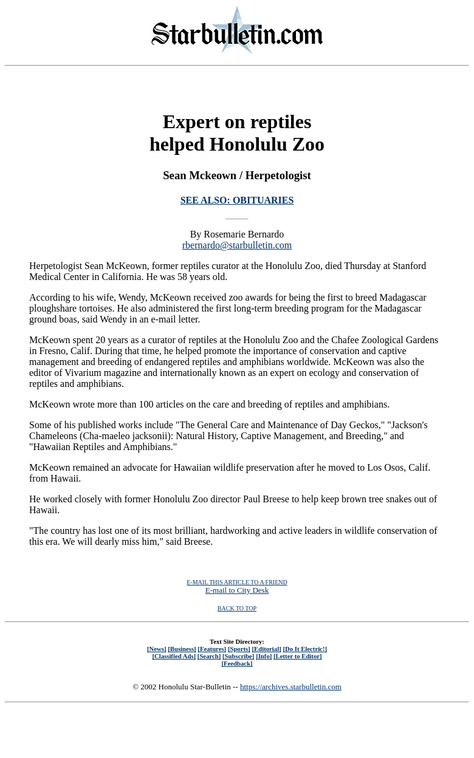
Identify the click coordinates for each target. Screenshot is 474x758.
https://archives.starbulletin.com (291, 686)
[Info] (264, 656)
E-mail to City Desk (237, 590)
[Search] (209, 656)
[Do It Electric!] (305, 648)
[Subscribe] (238, 656)
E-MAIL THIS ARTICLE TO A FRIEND (237, 582)
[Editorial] (266, 648)
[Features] (211, 648)
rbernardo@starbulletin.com (237, 245)
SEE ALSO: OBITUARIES (237, 200)
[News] (157, 648)
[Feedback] (236, 663)
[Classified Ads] (174, 656)
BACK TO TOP (237, 608)
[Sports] (239, 648)
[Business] (182, 648)
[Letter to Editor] (297, 656)
